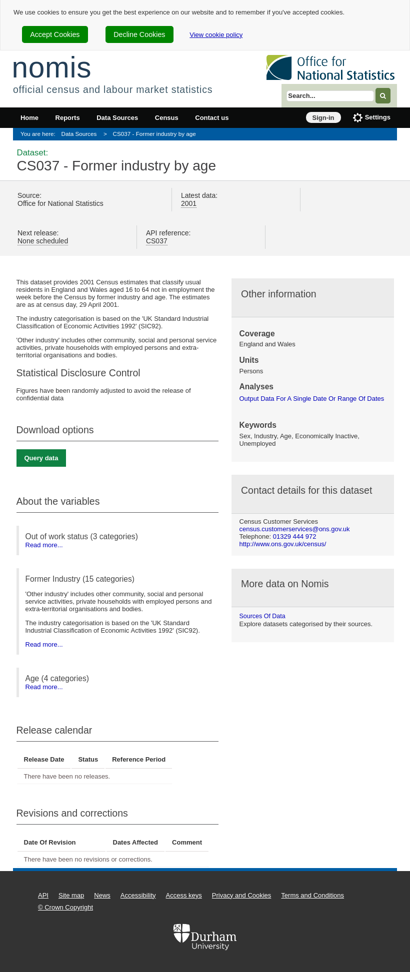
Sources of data (263, 616)
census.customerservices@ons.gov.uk (295, 529)
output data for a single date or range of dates (312, 398)
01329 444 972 (294, 536)
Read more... (44, 545)
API (43, 895)
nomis (52, 67)
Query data (41, 458)
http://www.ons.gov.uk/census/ (283, 544)
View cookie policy (216, 34)
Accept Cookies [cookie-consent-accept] (55, 34)
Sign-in (323, 117)
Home (29, 117)
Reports (68, 117)
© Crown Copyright (65, 907)
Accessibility (138, 895)
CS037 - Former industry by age (154, 133)
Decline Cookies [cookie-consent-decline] (139, 34)
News (102, 895)
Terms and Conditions (312, 895)
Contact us (211, 117)
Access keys (184, 895)
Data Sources (117, 117)
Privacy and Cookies (242, 895)
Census (166, 117)
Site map (71, 895)
